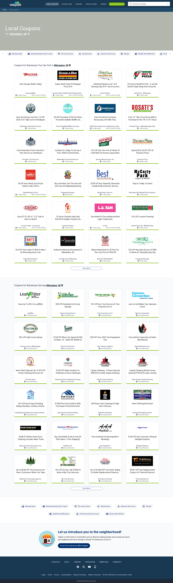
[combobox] (149, 4)
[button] (91, 4)
